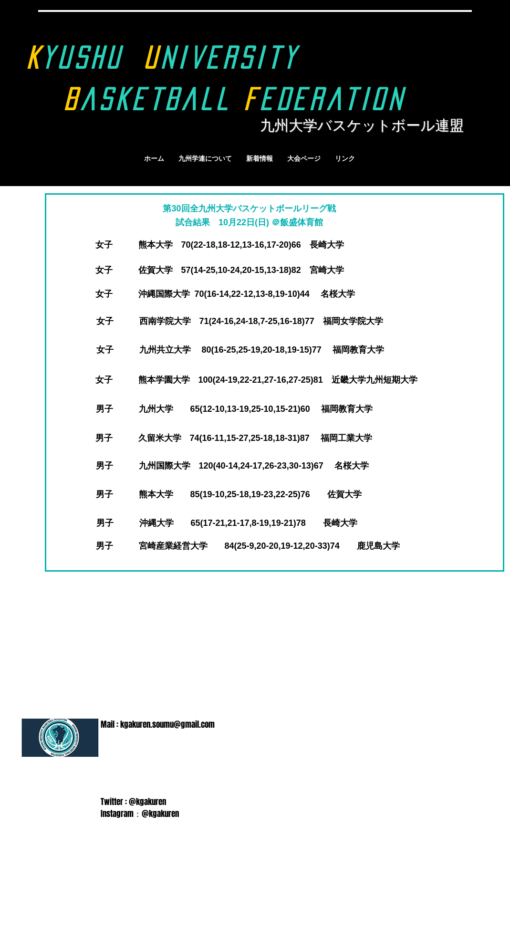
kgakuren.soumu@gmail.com (167, 725)
